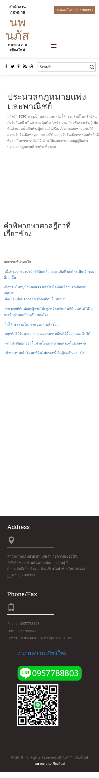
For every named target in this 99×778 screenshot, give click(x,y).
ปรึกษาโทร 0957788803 (75, 10)
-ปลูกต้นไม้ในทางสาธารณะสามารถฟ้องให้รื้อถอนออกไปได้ (47, 333)
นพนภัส (17, 28)
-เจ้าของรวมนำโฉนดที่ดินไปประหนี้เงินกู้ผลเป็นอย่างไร (44, 352)
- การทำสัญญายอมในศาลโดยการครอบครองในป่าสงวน (45, 343)
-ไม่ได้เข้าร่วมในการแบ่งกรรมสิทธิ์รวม (32, 324)
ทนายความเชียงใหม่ (42, 653)
